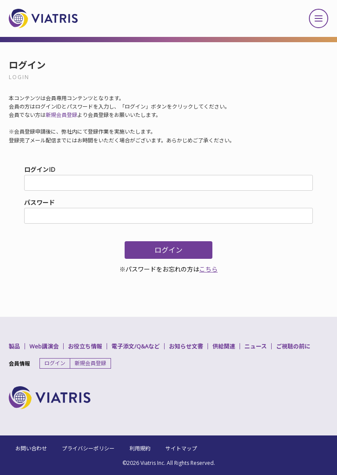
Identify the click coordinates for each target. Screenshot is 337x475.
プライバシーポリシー (88, 448)
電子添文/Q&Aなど (135, 346)
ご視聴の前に (293, 346)
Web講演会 (44, 346)
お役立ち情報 (85, 346)
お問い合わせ (31, 448)
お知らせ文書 (186, 346)
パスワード (39, 202)
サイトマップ (181, 448)
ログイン (54, 363)
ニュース (255, 346)
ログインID (39, 169)
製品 (14, 346)
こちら (208, 269)
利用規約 (140, 448)
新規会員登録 (61, 115)
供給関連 (223, 346)
